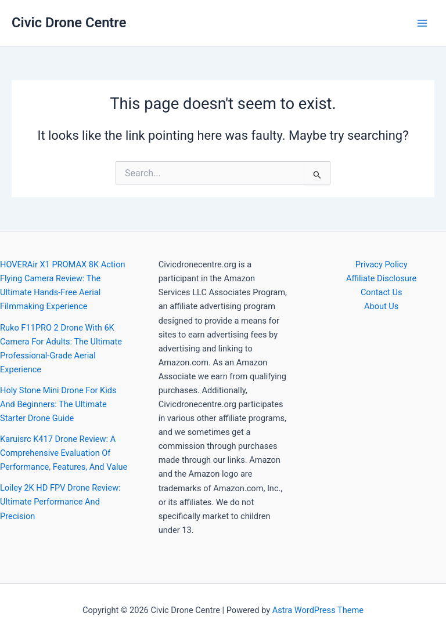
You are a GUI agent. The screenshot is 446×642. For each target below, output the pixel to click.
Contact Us (381, 292)
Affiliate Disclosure (381, 278)
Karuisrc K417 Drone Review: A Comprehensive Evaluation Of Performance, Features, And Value (63, 453)
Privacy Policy (381, 264)
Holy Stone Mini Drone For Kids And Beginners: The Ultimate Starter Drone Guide (58, 404)
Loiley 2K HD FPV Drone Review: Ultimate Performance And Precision (60, 502)
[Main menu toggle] (422, 23)
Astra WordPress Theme (318, 610)
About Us (381, 306)
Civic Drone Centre (69, 22)
